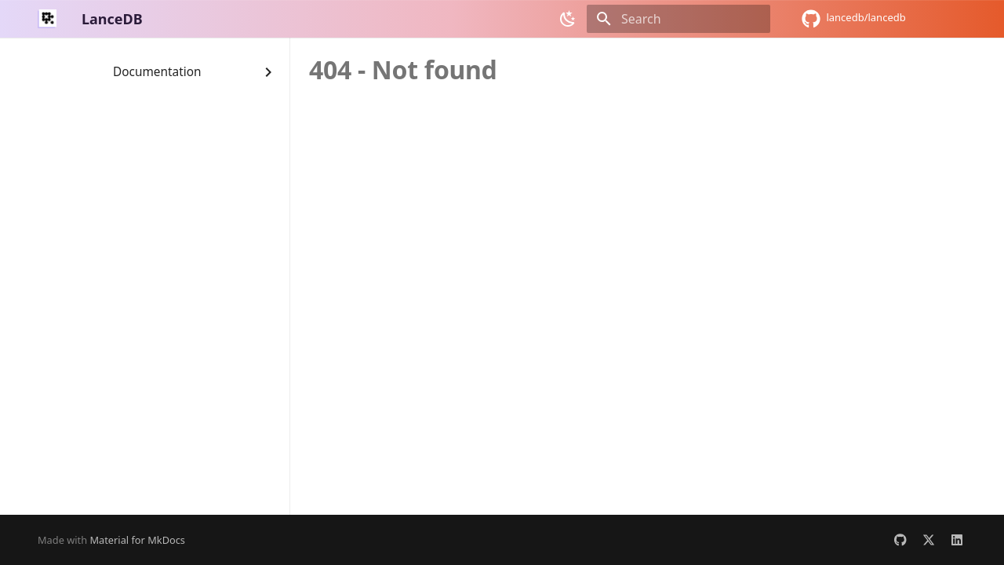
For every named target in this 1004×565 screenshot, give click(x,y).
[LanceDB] (47, 19)
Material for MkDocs (137, 540)
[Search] (678, 19)
